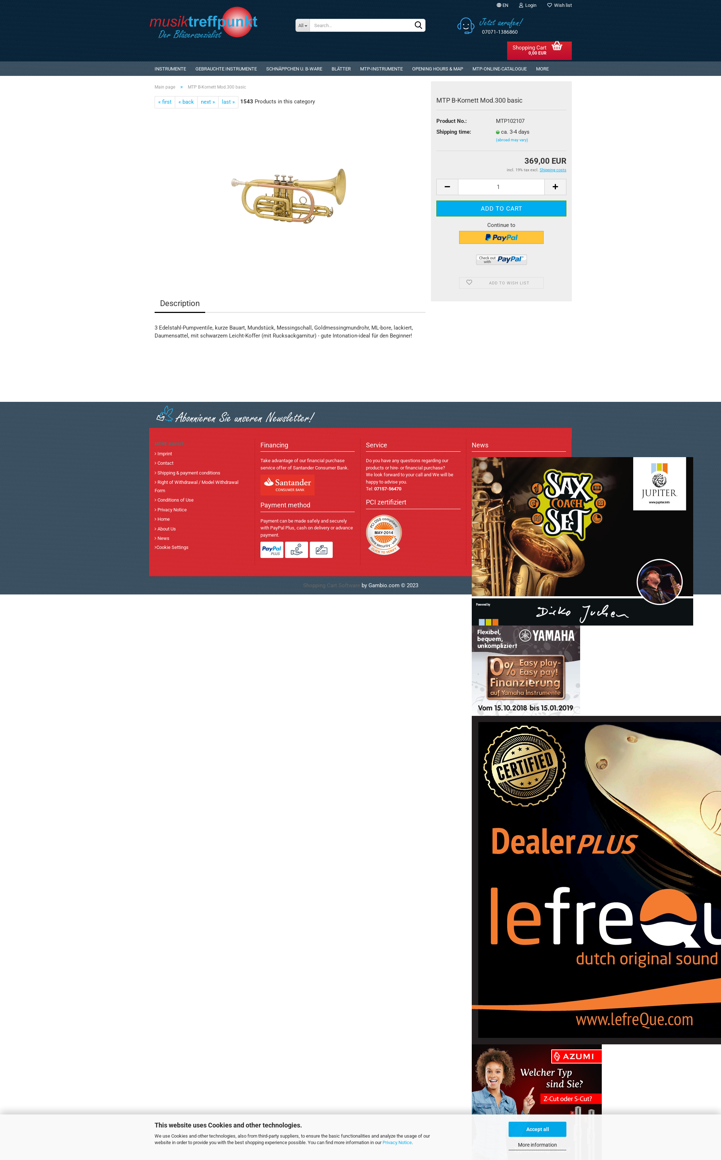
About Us (166, 529)
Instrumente (170, 69)
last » (228, 102)
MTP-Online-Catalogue (499, 69)
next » (208, 102)
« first (165, 102)
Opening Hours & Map (437, 69)
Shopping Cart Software (331, 585)
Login (527, 5)
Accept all (537, 1129)
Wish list (559, 5)
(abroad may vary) (512, 140)
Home (163, 519)
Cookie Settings (172, 547)
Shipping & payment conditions (188, 473)
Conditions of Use (175, 500)
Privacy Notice (397, 1142)
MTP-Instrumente (381, 69)
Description (180, 303)
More (542, 69)
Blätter (341, 69)
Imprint (164, 453)
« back (186, 102)
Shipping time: (453, 132)
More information (537, 1145)
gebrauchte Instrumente (226, 69)
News (162, 538)
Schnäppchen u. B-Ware (294, 69)
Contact (164, 463)
